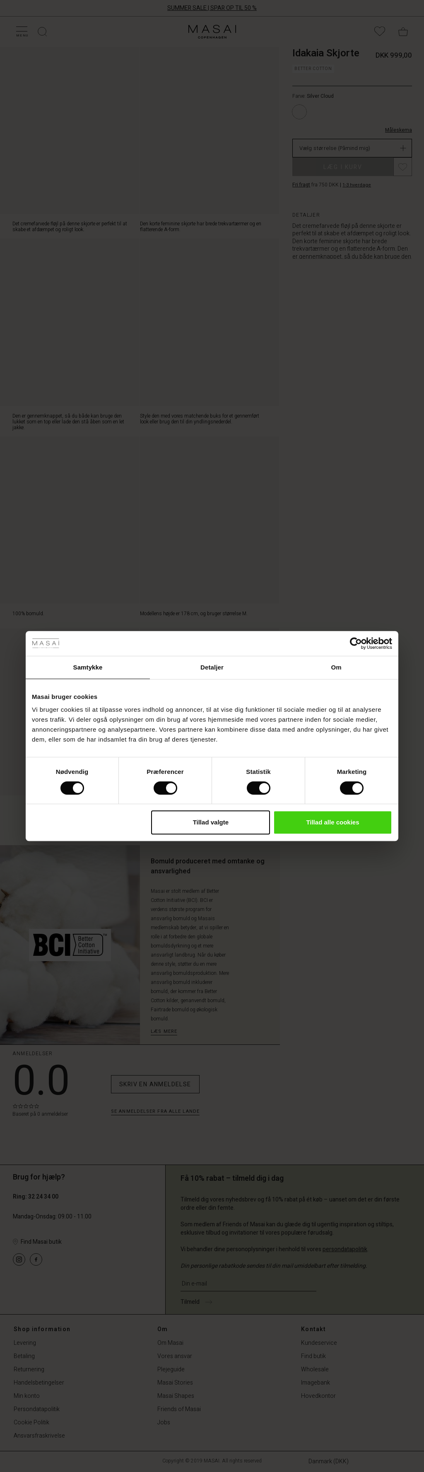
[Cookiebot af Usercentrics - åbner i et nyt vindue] (356, 643)
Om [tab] (336, 667)
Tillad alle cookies (332, 822)
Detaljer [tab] (212, 667)
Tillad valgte (211, 822)
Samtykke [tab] (88, 667)
